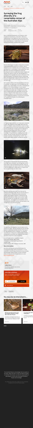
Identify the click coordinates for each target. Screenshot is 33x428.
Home (5, 6)
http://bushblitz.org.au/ (9, 255)
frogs (6, 291)
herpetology (11, 291)
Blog (8, 6)
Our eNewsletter (11, 281)
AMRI (12, 6)
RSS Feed (22, 281)
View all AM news (10, 285)
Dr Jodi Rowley (7, 25)
